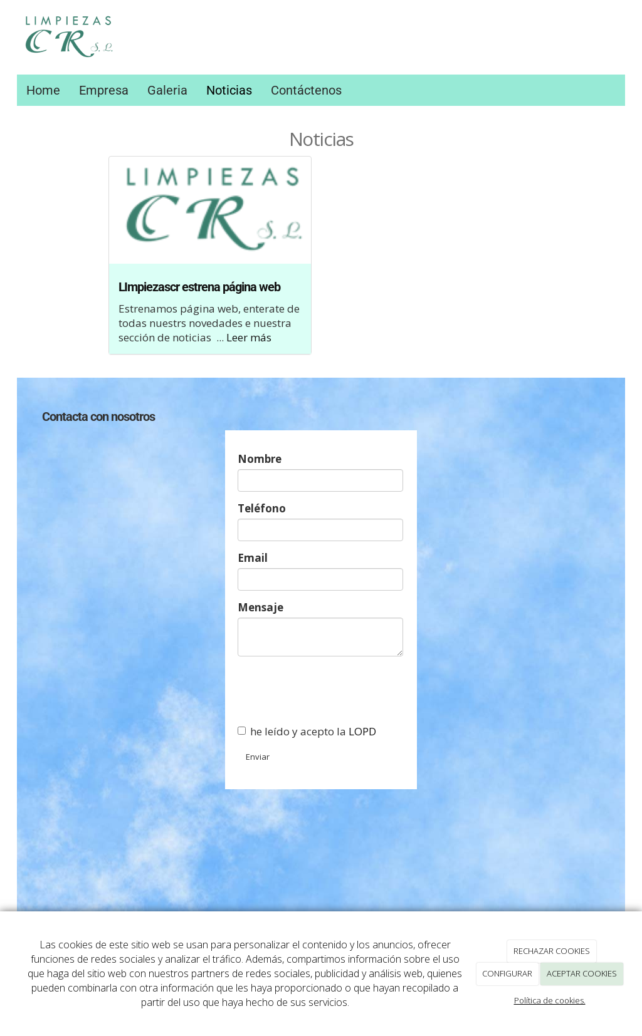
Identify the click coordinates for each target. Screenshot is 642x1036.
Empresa (104, 90)
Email (253, 558)
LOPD (362, 731)
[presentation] (333, 690)
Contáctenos (306, 90)
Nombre (260, 459)
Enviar (258, 756)
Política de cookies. (550, 1000)
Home (43, 90)
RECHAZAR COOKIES (551, 950)
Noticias (229, 90)
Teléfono (262, 508)
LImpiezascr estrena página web (199, 286)
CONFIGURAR (507, 973)
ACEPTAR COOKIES (582, 973)
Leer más (248, 337)
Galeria (167, 90)
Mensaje (260, 607)
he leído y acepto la (307, 731)
